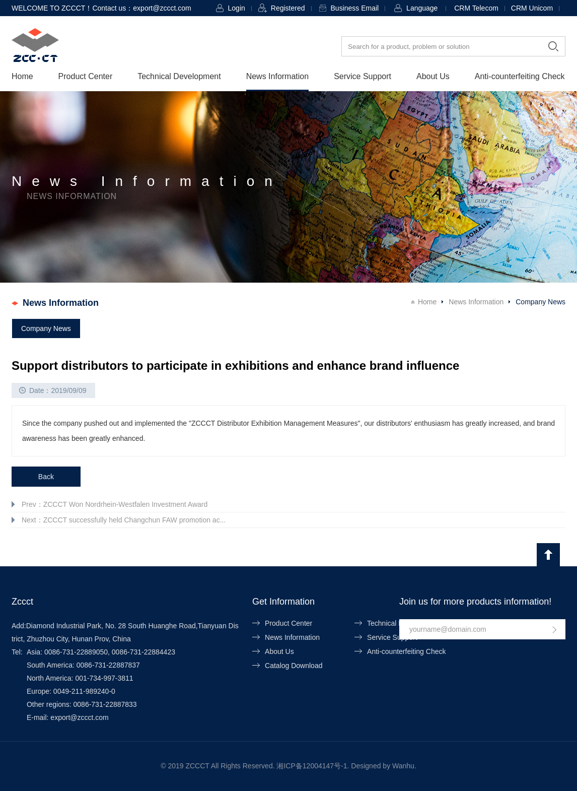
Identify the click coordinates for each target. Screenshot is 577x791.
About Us (433, 76)
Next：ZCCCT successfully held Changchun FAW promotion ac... (124, 520)
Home (22, 76)
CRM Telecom (476, 8)
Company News (46, 328)
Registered (288, 8)
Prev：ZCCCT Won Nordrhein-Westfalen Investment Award (114, 504)
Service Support (362, 76)
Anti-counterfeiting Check (520, 76)
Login (236, 8)
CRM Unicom (532, 8)
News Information (277, 76)
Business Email (355, 8)
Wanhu (403, 766)
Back (46, 477)
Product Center (85, 76)
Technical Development (179, 76)
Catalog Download (293, 666)
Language (422, 8)
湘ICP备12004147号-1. (312, 766)
